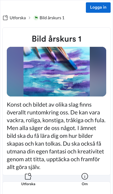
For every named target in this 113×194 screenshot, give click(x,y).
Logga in (98, 7)
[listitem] (28, 182)
